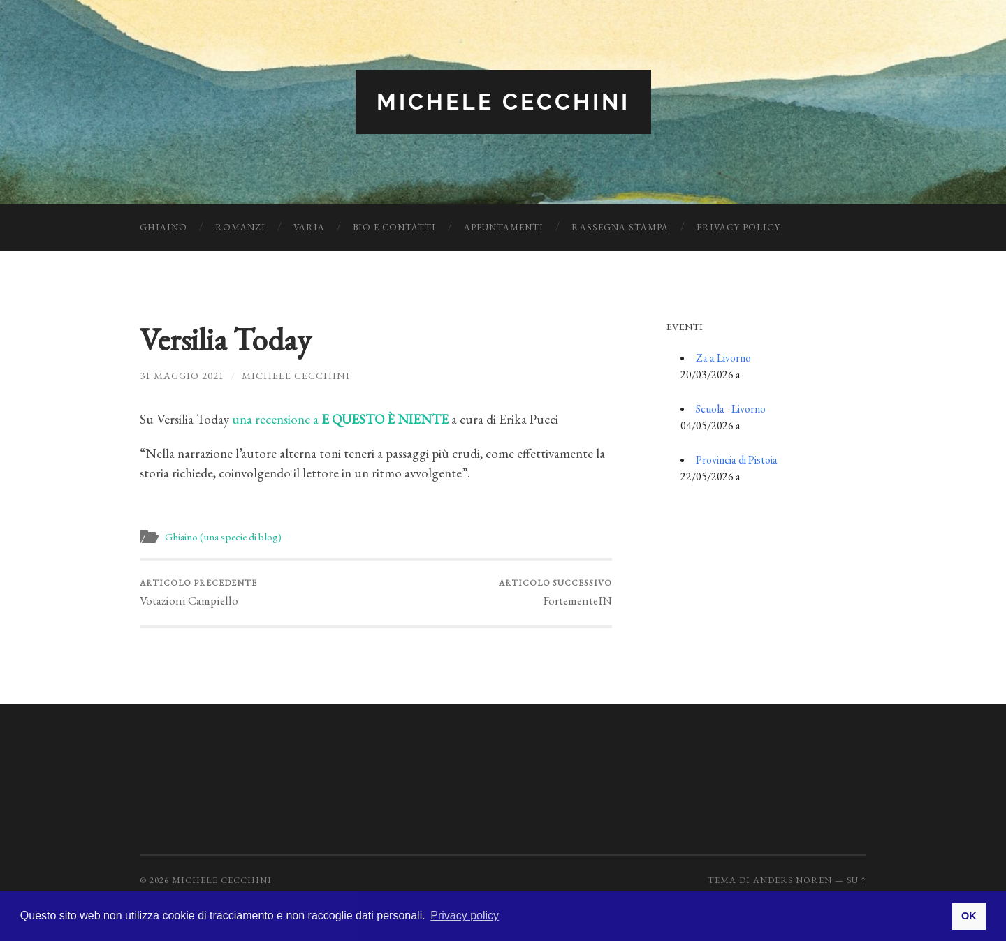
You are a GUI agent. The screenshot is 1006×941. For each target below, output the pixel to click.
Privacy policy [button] (464, 915)
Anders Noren (792, 880)
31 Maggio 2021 (182, 375)
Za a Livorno (723, 357)
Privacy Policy (738, 227)
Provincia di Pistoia (737, 459)
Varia (309, 227)
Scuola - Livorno (731, 408)
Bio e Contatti (394, 227)
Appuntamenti (504, 227)
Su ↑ (856, 880)
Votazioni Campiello (198, 592)
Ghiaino (163, 227)
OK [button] (969, 915)
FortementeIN (555, 592)
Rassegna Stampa (620, 227)
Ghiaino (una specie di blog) (223, 537)
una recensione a (340, 419)
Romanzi (240, 227)
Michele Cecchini (503, 101)
